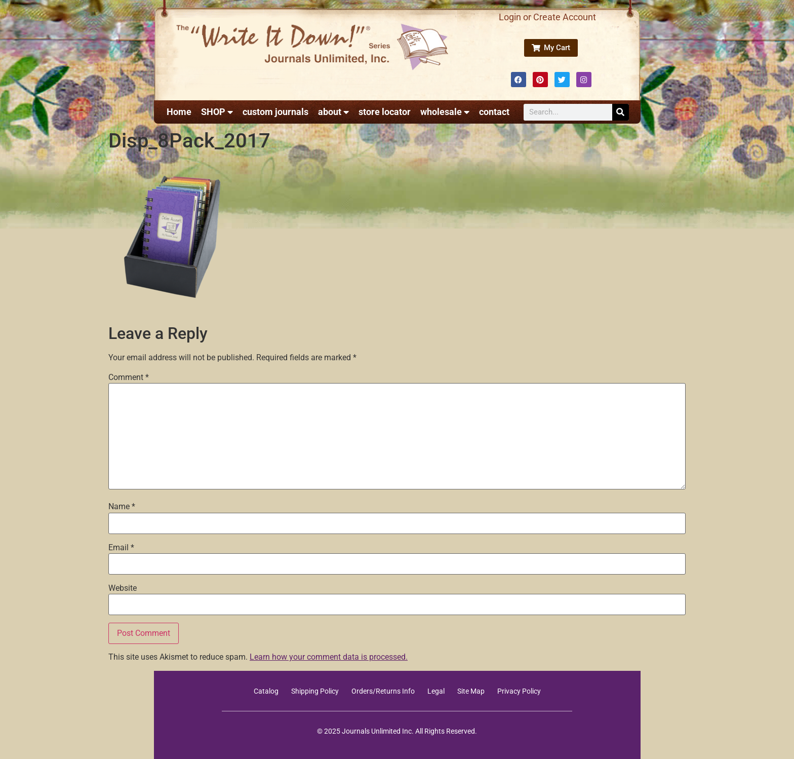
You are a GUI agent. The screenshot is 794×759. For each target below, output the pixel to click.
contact (494, 111)
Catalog (266, 691)
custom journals (275, 111)
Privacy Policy (519, 691)
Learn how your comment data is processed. (329, 657)
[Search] (620, 112)
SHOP (217, 112)
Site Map (471, 691)
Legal (436, 691)
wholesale (444, 112)
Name (121, 507)
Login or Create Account (547, 17)
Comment (128, 377)
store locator (385, 111)
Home (179, 111)
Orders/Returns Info (383, 691)
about (333, 112)
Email (121, 548)
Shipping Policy (315, 691)
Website (122, 588)
